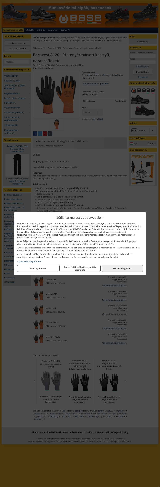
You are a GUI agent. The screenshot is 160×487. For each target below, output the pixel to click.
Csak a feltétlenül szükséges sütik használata (80, 268)
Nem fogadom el (38, 268)
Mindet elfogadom (122, 268)
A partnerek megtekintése (29, 261)
